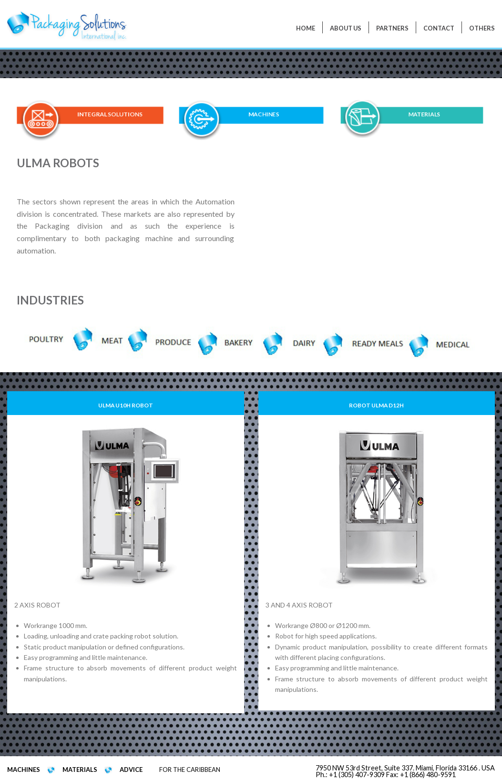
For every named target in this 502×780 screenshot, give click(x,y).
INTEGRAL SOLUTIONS (110, 114)
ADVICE (131, 769)
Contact (438, 28)
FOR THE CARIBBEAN (189, 769)
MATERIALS (425, 114)
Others (482, 28)
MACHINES (263, 114)
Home (305, 28)
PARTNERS (392, 28)
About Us (345, 28)
